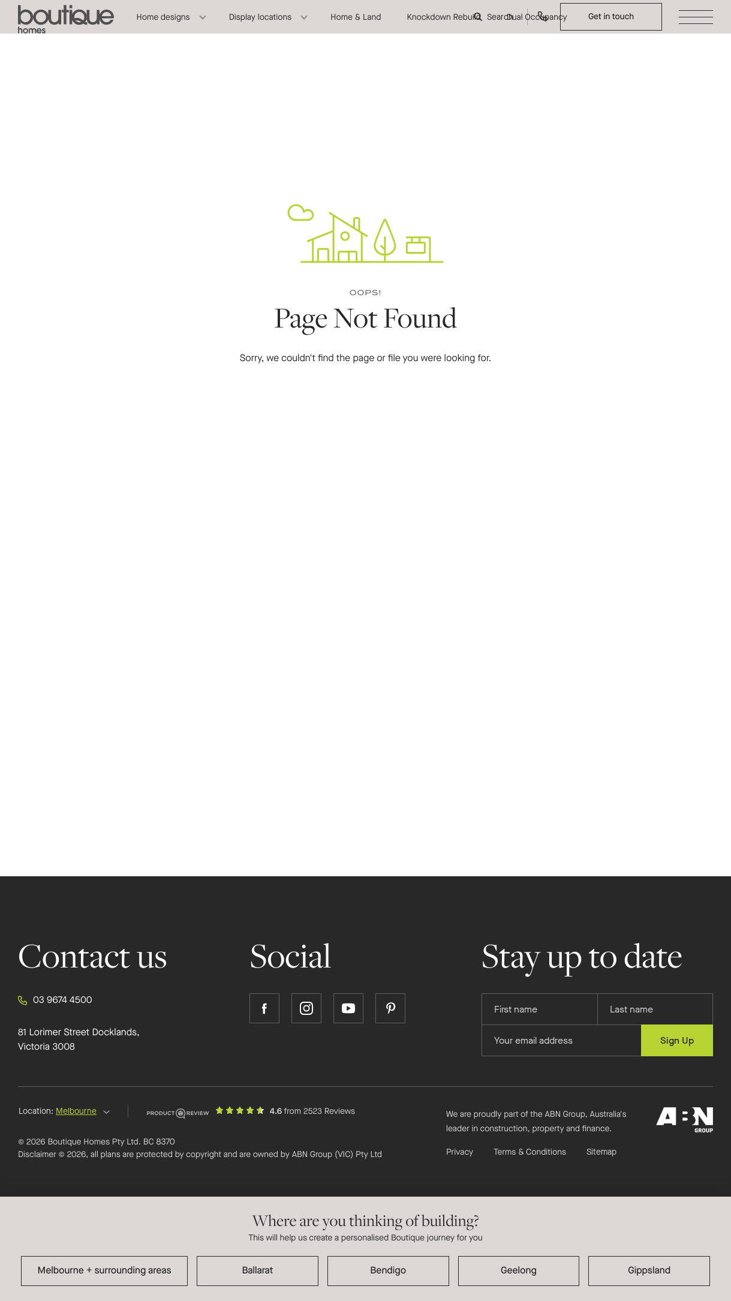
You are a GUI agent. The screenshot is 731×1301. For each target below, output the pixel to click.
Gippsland (649, 1270)
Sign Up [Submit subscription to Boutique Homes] (677, 1040)
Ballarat (257, 1270)
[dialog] (365, 1249)
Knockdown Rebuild (443, 27)
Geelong (519, 1270)
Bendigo (388, 1270)
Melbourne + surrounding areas (105, 1270)
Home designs (163, 27)
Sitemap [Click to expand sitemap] (601, 1152)
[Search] (495, 27)
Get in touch (611, 26)
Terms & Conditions (530, 1152)
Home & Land (355, 27)
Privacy (459, 1152)
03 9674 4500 (55, 1000)
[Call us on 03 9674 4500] (543, 27)
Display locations (260, 27)
